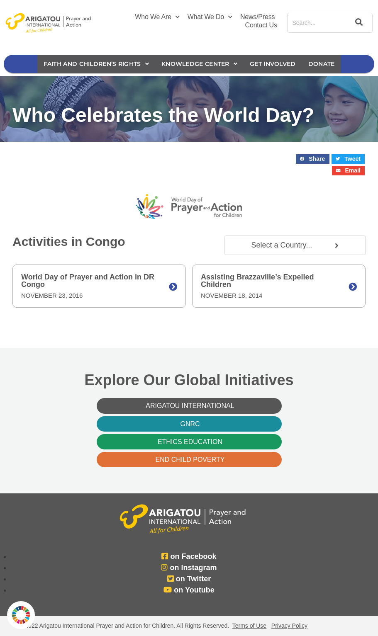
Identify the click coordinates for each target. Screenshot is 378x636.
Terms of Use (249, 625)
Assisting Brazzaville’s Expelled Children (257, 281)
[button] (312, 159)
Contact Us (261, 25)
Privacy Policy (289, 625)
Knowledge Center (199, 64)
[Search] (357, 22)
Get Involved (273, 64)
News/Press (257, 16)
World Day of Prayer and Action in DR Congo (87, 281)
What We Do (210, 17)
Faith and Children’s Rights (96, 64)
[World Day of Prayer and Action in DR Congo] (173, 287)
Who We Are (157, 17)
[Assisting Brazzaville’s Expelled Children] (353, 287)
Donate (321, 64)
